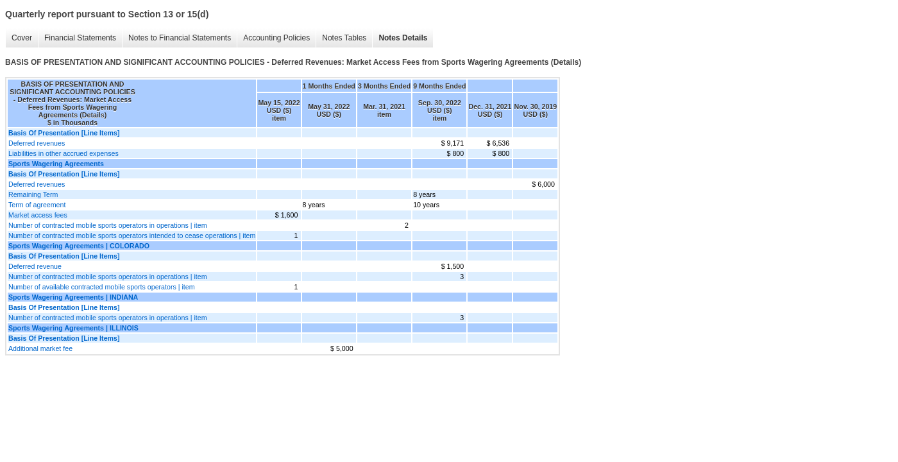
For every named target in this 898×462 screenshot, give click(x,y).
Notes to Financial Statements (179, 37)
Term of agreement (36, 205)
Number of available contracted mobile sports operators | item (101, 287)
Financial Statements (80, 37)
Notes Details (402, 37)
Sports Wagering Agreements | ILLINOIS (73, 328)
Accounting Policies (276, 37)
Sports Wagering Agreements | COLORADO (78, 246)
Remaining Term (33, 194)
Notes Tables (344, 37)
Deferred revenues (36, 143)
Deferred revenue (35, 266)
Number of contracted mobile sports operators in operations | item (107, 225)
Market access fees (37, 215)
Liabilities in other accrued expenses (63, 153)
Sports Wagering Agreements (56, 163)
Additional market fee (40, 348)
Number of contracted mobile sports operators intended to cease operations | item (131, 235)
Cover (22, 37)
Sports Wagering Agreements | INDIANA (73, 297)
